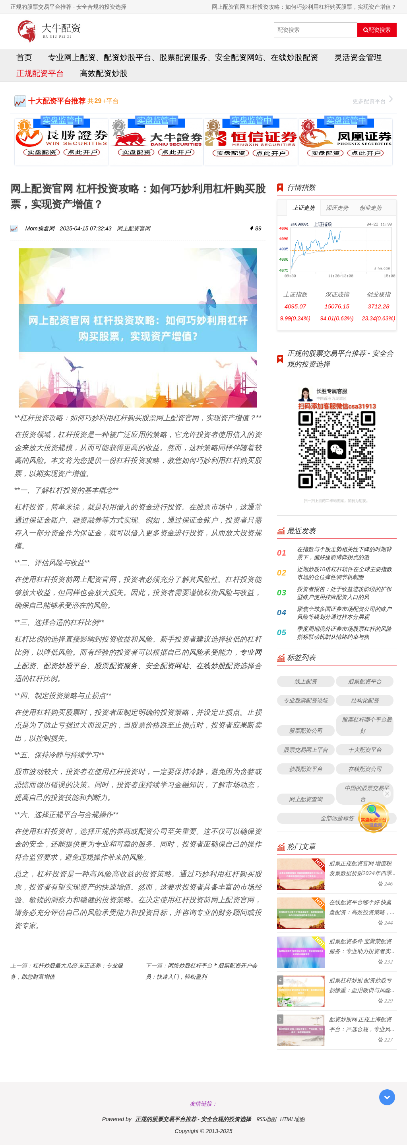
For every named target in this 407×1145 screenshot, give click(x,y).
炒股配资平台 (305, 768)
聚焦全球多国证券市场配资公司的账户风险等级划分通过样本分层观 (344, 612)
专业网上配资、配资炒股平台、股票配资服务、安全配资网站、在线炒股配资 (183, 57)
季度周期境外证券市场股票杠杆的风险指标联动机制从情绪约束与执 (344, 632)
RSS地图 (266, 1119)
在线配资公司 (365, 768)
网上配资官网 (133, 228)
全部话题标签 (337, 818)
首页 (24, 57)
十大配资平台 (365, 749)
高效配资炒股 (104, 73)
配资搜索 (377, 30)
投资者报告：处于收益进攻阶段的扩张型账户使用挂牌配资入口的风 (344, 593)
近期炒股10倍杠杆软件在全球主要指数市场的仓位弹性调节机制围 (344, 573)
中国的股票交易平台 (367, 793)
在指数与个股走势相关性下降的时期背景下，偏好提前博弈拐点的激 (344, 553)
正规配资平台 (40, 73)
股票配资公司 (305, 730)
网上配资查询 (305, 799)
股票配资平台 (365, 681)
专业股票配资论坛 (305, 700)
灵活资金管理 (358, 57)
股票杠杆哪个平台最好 (367, 725)
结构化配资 (365, 700)
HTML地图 (292, 1119)
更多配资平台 (373, 100)
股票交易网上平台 (305, 749)
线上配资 (306, 681)
